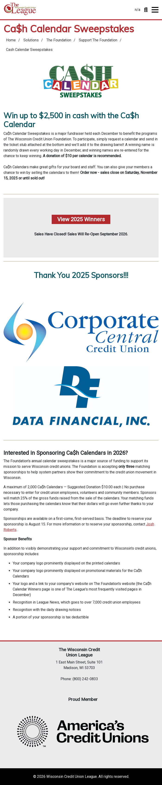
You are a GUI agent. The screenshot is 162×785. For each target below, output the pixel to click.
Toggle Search (146, 10)
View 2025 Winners (81, 219)
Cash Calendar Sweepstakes (29, 49)
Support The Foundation (98, 40)
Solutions (31, 40)
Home (20, 10)
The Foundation (58, 40)
